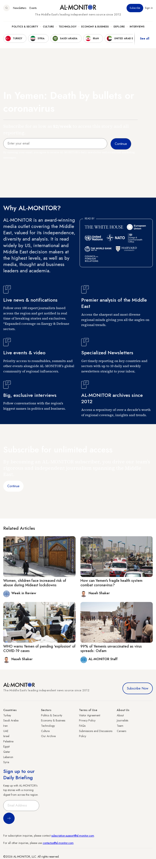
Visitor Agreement (89, 715)
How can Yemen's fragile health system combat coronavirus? (111, 583)
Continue (13, 486)
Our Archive (48, 736)
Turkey (7, 715)
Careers (121, 731)
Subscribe (135, 8)
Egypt (6, 746)
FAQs (82, 726)
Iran (5, 726)
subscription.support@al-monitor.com (72, 836)
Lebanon (8, 757)
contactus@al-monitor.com (58, 843)
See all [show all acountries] (144, 38)
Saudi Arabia (10, 720)
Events (33, 8)
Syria (6, 762)
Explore (119, 26)
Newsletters (19, 8)
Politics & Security (25, 26)
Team (120, 726)
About (120, 715)
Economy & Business (95, 26)
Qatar (6, 752)
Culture (48, 26)
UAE (5, 731)
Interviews (137, 26)
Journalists (122, 720)
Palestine (8, 741)
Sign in (149, 8)
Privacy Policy (87, 720)
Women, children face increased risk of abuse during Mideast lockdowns (34, 583)
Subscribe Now (137, 688)
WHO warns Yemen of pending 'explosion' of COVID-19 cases (39, 648)
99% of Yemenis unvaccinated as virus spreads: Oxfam (111, 648)
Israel (6, 736)
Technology (67, 26)
